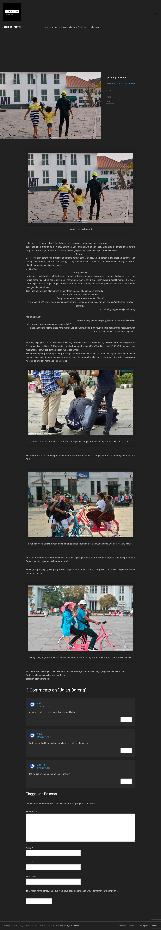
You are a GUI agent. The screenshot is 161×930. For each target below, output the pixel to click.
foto (109, 97)
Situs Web (31, 876)
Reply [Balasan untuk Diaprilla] (126, 781)
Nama (29, 848)
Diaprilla (41, 764)
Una (39, 703)
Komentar (31, 811)
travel (110, 102)
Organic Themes (72, 925)
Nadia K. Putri (11, 27)
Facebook (133, 926)
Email (29, 862)
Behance (122, 926)
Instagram (144, 926)
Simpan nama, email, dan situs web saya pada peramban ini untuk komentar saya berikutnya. (73, 891)
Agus (39, 734)
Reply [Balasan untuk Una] (126, 719)
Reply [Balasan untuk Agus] (126, 750)
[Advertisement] (50, 51)
